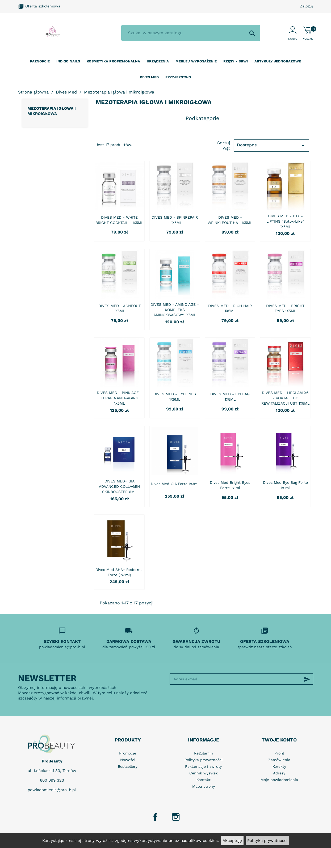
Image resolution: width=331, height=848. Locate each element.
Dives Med (149, 77)
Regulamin (203, 753)
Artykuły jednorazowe (277, 61)
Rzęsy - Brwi (235, 61)
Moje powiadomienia (279, 780)
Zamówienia (279, 760)
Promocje (127, 753)
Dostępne (271, 145)
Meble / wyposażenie (196, 61)
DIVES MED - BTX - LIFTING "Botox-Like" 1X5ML (285, 221)
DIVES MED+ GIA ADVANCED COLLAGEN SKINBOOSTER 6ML (119, 486)
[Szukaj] (190, 33)
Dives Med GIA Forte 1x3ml (175, 484)
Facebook (155, 817)
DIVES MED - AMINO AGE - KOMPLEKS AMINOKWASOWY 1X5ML (174, 309)
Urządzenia (158, 61)
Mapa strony (203, 786)
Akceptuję (232, 840)
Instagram (175, 817)
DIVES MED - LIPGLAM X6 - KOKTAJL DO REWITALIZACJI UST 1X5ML (285, 398)
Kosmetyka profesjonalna (113, 61)
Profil (279, 753)
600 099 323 (52, 780)
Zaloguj (306, 6)
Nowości (127, 760)
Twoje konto (279, 740)
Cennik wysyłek (203, 773)
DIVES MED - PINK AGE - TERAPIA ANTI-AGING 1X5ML (119, 398)
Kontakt (203, 780)
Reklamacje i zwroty (203, 766)
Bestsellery (127, 766)
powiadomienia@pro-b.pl (52, 789)
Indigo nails (68, 61)
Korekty (279, 766)
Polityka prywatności (267, 840)
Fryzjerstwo (178, 77)
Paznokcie (40, 61)
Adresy (279, 773)
